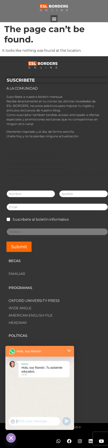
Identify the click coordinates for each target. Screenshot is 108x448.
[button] (54, 18)
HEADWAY (18, 323)
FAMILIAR (17, 274)
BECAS (15, 261)
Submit (19, 246)
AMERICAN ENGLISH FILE (31, 315)
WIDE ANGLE (20, 308)
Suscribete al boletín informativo (41, 219)
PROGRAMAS (20, 288)
